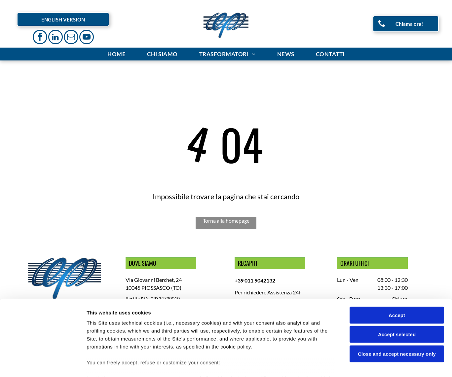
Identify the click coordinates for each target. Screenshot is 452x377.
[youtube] (86, 38)
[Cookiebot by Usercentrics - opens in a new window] (43, 364)
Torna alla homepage (226, 220)
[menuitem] (117, 54)
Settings (336, 364)
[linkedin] (55, 38)
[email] (71, 38)
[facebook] (40, 38)
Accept (397, 275)
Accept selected (397, 294)
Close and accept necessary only (397, 314)
